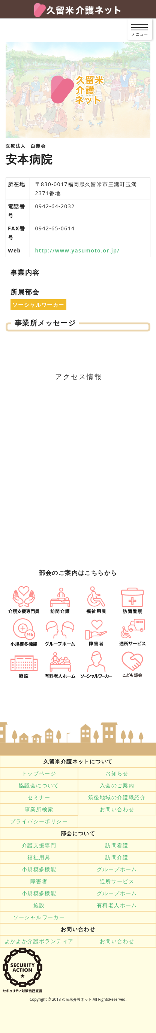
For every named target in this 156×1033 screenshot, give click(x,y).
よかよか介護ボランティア (39, 941)
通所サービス (117, 881)
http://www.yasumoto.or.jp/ (77, 250)
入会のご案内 (117, 785)
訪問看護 (117, 845)
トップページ (39, 773)
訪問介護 (117, 857)
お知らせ (117, 773)
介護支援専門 (39, 845)
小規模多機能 (39, 869)
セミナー (39, 797)
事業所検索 (39, 809)
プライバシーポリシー (39, 821)
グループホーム (117, 869)
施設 (39, 905)
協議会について (39, 785)
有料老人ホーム (117, 905)
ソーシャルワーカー (39, 917)
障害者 (39, 881)
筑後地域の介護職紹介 (117, 797)
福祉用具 (39, 857)
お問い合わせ (117, 809)
